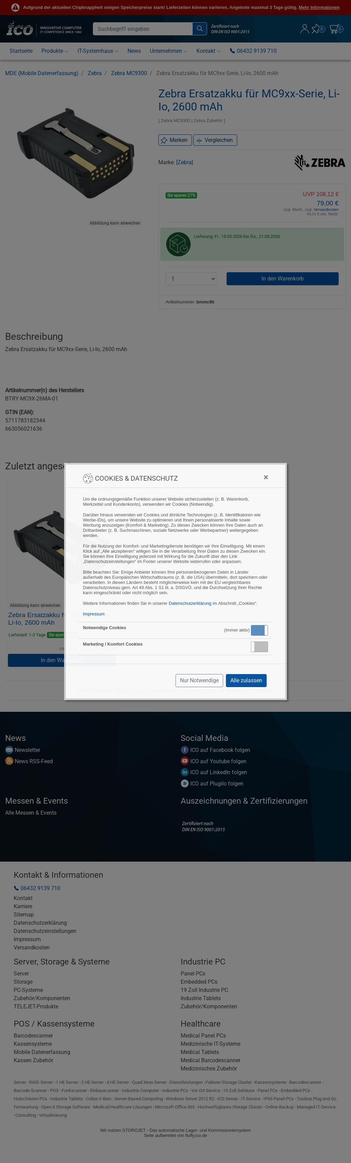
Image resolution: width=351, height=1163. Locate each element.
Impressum (94, 613)
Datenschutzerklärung (190, 603)
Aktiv (259, 630)
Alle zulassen (246, 680)
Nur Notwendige (199, 680)
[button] (259, 630)
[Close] (266, 477)
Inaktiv (262, 646)
